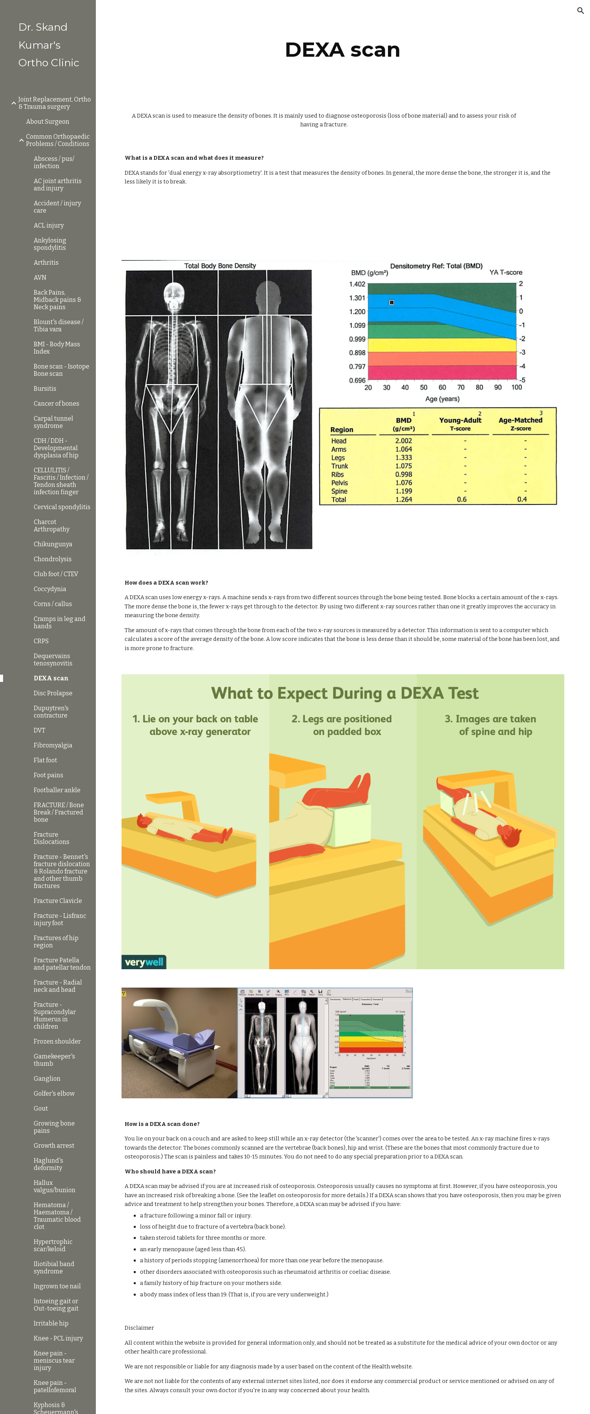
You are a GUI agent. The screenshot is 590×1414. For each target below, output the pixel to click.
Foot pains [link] (48, 775)
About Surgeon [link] (47, 121)
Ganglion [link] (47, 1078)
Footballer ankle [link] (57, 790)
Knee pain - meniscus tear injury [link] (54, 1360)
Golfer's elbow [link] (54, 1093)
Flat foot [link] (45, 760)
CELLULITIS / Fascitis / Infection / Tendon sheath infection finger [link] (61, 481)
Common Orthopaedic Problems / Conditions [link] (58, 140)
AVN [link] (40, 277)
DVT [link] (39, 730)
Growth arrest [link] (54, 1145)
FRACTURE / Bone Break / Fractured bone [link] (59, 812)
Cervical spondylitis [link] (62, 507)
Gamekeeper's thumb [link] (54, 1060)
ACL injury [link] (49, 225)
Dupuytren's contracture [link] (51, 712)
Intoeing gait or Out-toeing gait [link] (56, 1305)
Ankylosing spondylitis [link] (50, 244)
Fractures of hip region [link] (56, 941)
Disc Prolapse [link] (53, 693)
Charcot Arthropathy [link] (51, 525)
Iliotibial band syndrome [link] (54, 1267)
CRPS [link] (41, 641)
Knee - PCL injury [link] (58, 1338)
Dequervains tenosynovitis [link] (53, 659)
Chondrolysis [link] (53, 559)
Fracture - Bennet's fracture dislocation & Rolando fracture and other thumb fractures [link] (62, 871)
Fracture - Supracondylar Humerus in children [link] (55, 1015)
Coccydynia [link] (50, 589)
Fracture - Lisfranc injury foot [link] (60, 919)
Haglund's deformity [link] (48, 1164)
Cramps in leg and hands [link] (59, 622)
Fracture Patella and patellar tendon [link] (62, 964)
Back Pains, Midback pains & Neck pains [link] (57, 300)
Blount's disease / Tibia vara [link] (59, 325)
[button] (581, 11)
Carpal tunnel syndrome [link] (53, 422)
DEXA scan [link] (51, 678)
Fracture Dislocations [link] (51, 838)
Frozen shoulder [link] (57, 1041)
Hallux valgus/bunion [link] (55, 1186)
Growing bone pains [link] (54, 1127)
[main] (343, 50)
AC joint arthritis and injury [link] (58, 184)
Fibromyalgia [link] (53, 745)
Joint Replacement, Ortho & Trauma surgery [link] (54, 103)
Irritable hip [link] (51, 1323)
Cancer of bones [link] (56, 403)
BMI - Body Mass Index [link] (57, 348)
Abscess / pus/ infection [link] (54, 162)
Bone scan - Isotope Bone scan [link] (61, 370)
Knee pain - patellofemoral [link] (55, 1386)
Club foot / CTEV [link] (56, 574)
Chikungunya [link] (53, 544)
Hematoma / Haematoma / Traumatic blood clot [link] (57, 1215)
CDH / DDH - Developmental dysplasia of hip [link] (56, 448)
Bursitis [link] (45, 388)
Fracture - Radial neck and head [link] (58, 986)
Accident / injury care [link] (57, 207)
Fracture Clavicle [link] (58, 900)
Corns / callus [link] (53, 604)
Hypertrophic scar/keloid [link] (53, 1245)
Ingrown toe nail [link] (57, 1286)
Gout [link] (41, 1108)
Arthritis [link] (46, 262)
